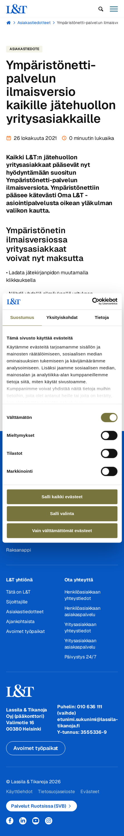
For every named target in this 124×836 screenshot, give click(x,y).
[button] (101, 9)
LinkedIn (22, 820)
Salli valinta (62, 513)
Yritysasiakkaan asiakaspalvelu (80, 644)
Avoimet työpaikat (25, 631)
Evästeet (89, 791)
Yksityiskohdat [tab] (62, 317)
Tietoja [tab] (102, 317)
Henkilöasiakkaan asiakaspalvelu (82, 611)
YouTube (35, 820)
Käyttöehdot (19, 791)
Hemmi (8, 22)
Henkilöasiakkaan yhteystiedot (82, 595)
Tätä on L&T (18, 592)
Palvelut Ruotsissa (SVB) (38, 806)
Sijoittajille (17, 602)
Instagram (48, 820)
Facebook (9, 820)
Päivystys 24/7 (80, 657)
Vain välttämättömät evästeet (62, 530)
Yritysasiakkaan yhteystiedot (80, 627)
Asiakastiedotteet (34, 22)
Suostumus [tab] (22, 317)
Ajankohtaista (20, 621)
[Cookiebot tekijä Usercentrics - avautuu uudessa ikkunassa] (92, 301)
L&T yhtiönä (19, 580)
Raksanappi (18, 550)
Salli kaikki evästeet (62, 496)
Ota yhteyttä (78, 580)
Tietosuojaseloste (56, 791)
